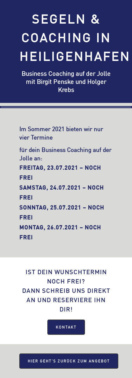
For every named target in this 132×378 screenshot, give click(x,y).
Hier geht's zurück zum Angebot (69, 361)
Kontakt (66, 327)
